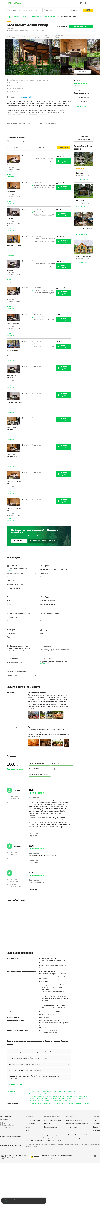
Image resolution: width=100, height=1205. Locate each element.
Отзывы (29, 36)
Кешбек (47, 1124)
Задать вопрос (15, 1084)
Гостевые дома (60, 1103)
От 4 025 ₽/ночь (81, 262)
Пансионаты (70, 1103)
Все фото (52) (82, 72)
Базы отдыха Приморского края (77, 1138)
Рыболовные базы (35, 1103)
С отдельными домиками (63, 1094)
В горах (31, 1091)
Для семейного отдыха (36, 1094)
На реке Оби (66, 1100)
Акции (28, 1127)
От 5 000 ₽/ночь (81, 234)
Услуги (24, 36)
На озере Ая (45, 1100)
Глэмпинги (87, 1103)
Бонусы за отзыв (50, 1127)
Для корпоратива (78, 1094)
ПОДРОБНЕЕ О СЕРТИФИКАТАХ (42, 541)
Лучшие (31, 1098)
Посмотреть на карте (82, 106)
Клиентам (29, 1116)
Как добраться (37, 36)
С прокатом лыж (71, 1098)
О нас (95, 1120)
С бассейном (58, 1091)
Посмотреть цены (80, 26)
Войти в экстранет (72, 1127)
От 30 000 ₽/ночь (81, 179)
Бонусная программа (52, 1116)
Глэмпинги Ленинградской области (79, 1135)
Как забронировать (33, 1120)
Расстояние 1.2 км (82, 258)
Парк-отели (49, 1094)
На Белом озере (34, 1100)
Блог (27, 1130)
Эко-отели (81, 1098)
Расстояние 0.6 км (82, 175)
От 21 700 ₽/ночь (81, 207)
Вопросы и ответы (59, 36)
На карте (61, 1098)
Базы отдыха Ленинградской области (54, 1135)
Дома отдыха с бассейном (82, 1096)
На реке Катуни (56, 1100)
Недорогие (32, 1096)
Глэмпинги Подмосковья (33, 1138)
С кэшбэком (39, 1098)
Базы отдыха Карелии (33, 1135)
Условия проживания (46, 36)
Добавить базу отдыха (74, 1120)
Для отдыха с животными (44, 1091)
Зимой (76, 1091)
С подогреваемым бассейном (62, 1096)
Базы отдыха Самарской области (53, 1138)
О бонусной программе (52, 1120)
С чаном (54, 1098)
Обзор (8, 36)
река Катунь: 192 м (24, 97)
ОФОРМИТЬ (19, 541)
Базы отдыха (11, 1091)
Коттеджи (79, 1103)
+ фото (32, 721)
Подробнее (6, 1201)
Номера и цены (15, 36)
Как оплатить (30, 1124)
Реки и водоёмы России (53, 1140)
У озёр (47, 1098)
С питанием (41, 1096)
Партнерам (70, 1116)
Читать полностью (34, 736)
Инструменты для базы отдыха (77, 1124)
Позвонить (83, 136)
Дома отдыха (68, 1091)
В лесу (49, 1096)
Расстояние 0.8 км (82, 203)
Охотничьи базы (47, 1103)
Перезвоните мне (83, 139)
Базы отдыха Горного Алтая (34, 1140)
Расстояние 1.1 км (82, 231)
